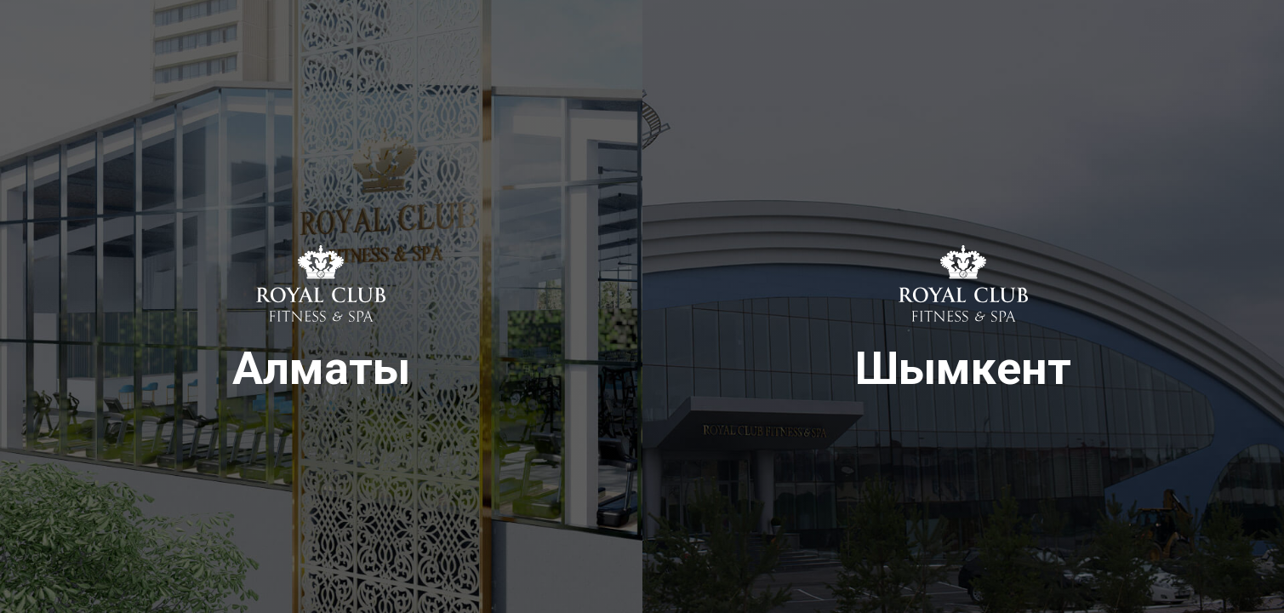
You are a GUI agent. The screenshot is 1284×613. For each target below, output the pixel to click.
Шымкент (963, 341)
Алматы (321, 341)
